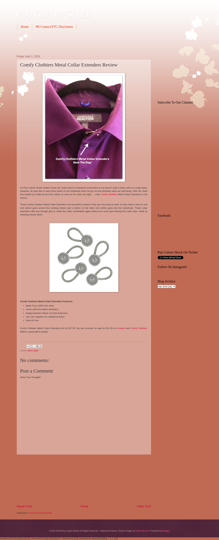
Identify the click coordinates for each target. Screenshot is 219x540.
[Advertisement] (77, 41)
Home (25, 26)
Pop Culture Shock (54, 14)
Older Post (144, 506)
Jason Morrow (142, 531)
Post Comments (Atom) (41, 513)
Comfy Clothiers (109, 194)
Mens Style (33, 350)
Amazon (121, 328)
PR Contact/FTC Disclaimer (54, 26)
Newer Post (24, 506)
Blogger (165, 531)
